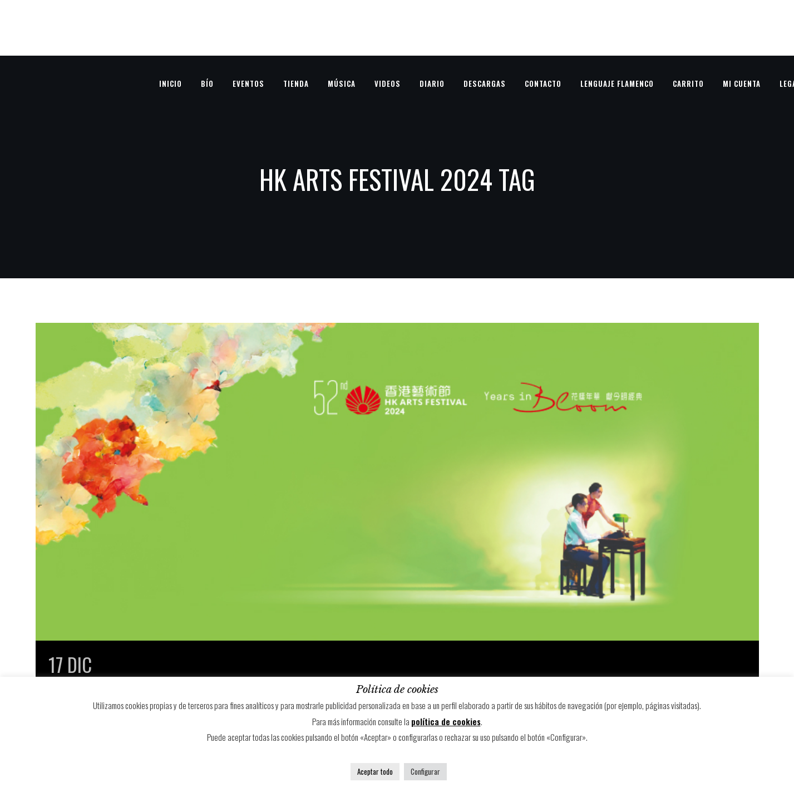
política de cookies (446, 721)
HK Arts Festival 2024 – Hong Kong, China (259, 664)
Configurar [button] (425, 771)
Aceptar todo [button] (375, 771)
